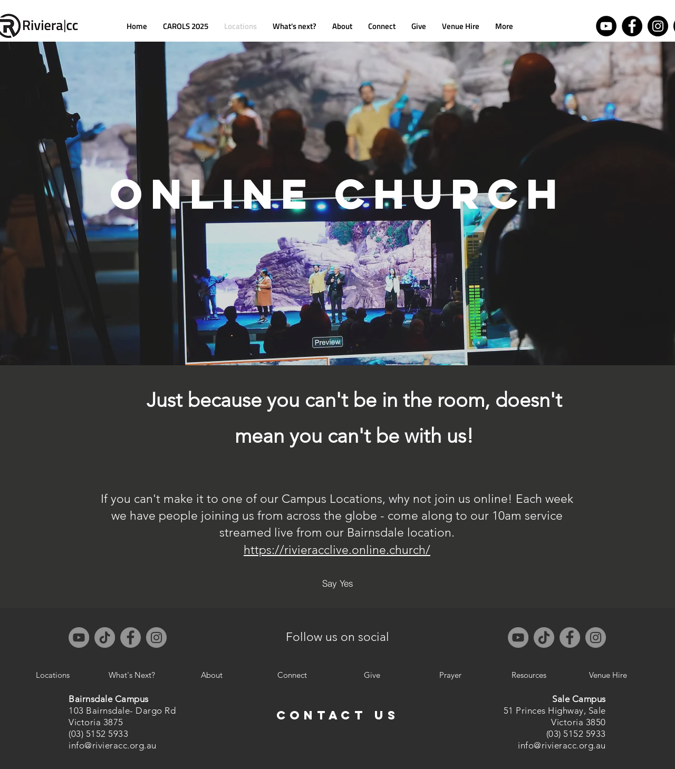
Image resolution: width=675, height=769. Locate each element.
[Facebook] (632, 26)
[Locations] (52, 675)
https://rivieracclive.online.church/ (337, 550)
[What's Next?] (131, 675)
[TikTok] (104, 637)
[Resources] (528, 675)
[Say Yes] (337, 583)
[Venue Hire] (608, 675)
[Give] (371, 675)
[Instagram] (658, 26)
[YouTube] (606, 26)
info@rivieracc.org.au (113, 745)
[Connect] (292, 675)
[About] (211, 675)
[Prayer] (450, 675)
